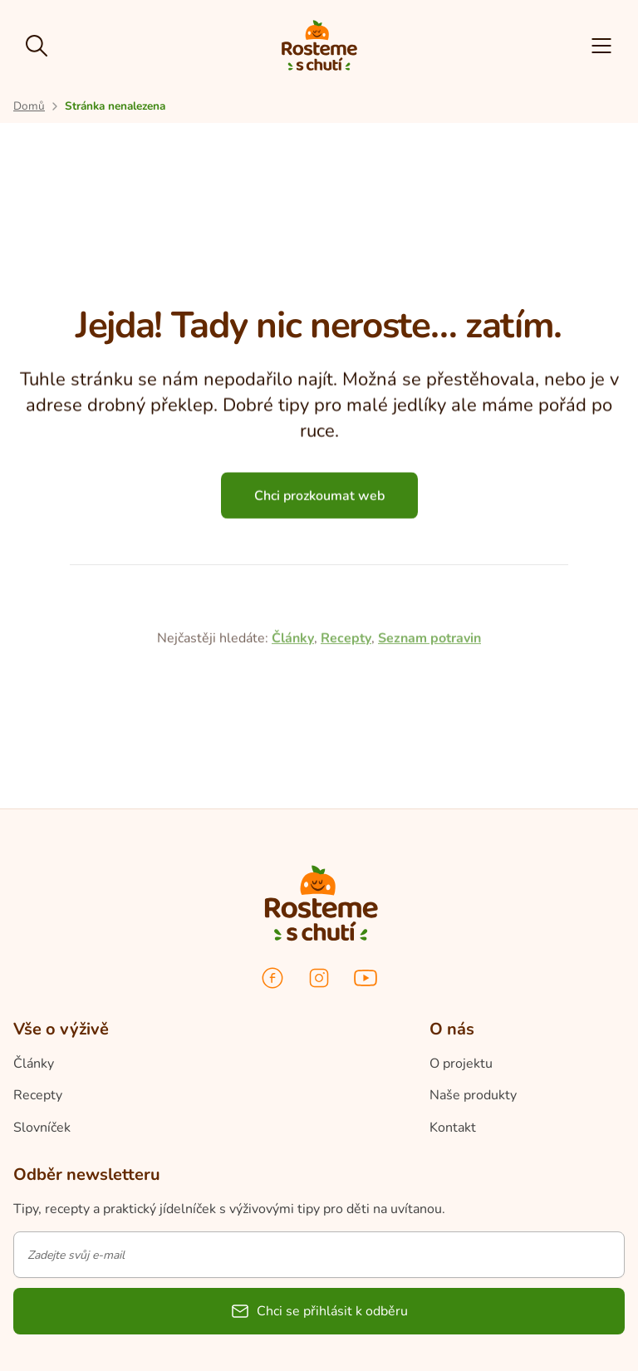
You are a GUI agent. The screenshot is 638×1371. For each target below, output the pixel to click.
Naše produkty (473, 1095)
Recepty (346, 709)
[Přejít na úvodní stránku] (29, 106)
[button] (601, 45)
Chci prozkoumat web (319, 503)
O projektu (461, 1063)
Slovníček (42, 1127)
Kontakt (452, 1127)
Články (293, 709)
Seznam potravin (429, 709)
